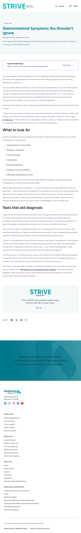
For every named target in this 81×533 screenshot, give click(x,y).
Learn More (68, 65)
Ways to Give (9, 469)
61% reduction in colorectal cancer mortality (38, 269)
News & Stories (9, 427)
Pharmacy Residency (11, 510)
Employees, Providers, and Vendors (16, 491)
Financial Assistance (11, 453)
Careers (7, 472)
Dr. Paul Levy (8, 120)
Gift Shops (8, 475)
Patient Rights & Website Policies (16, 528)
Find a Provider (9, 421)
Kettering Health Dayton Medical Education (19, 500)
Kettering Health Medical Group (15, 481)
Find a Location (9, 424)
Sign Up (40, 308)
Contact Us (8, 478)
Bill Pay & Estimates (11, 450)
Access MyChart (10, 440)
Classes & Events (10, 431)
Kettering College (10, 497)
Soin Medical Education (12, 507)
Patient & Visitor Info (11, 443)
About (6, 465)
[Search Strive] (60, 6)
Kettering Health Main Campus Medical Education (21, 503)
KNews (6, 494)
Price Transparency (11, 446)
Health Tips (8, 23)
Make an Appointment (12, 418)
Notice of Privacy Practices (39, 528)
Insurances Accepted (11, 456)
